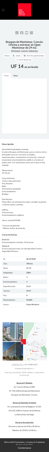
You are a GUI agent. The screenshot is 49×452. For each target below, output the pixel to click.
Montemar (15, 51)
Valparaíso (33, 51)
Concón (24, 51)
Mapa (15, 75)
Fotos (6, 75)
